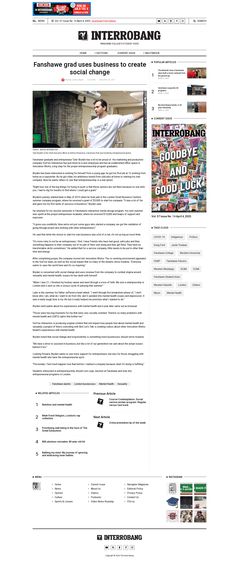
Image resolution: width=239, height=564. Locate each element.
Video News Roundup (101, 506)
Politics (193, 240)
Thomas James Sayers (74, 80)
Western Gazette (163, 287)
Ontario (196, 287)
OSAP (157, 264)
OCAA (183, 271)
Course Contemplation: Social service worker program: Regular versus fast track (127, 402)
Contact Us (131, 502)
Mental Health (106, 383)
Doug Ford (159, 248)
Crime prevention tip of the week (127, 422)
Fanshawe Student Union (167, 279)
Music (157, 295)
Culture (91, 80)
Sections (102, 53)
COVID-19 (159, 240)
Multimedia (152, 53)
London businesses (84, 383)
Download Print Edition (104, 20)
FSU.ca (129, 506)
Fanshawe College (163, 256)
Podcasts (94, 502)
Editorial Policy (133, 493)
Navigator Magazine (136, 489)
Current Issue (126, 53)
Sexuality (122, 383)
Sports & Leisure (62, 506)
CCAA (196, 271)
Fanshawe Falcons (176, 264)
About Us (94, 493)
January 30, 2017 (107, 80)
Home (83, 53)
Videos (93, 497)
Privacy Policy (133, 497)
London (182, 287)
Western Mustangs (164, 271)
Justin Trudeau (179, 248)
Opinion (57, 497)
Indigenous (177, 240)
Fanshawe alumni (61, 383)
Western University (190, 256)
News (56, 493)
